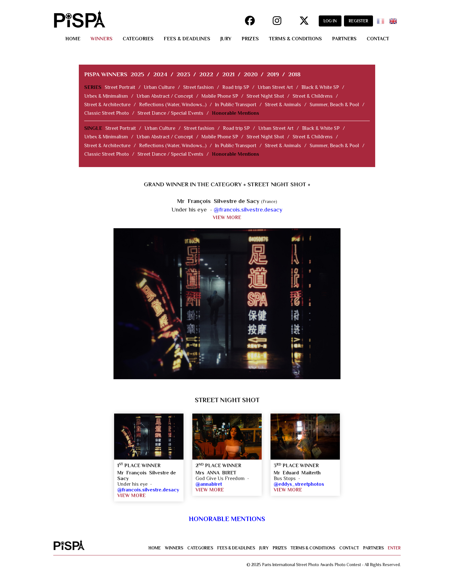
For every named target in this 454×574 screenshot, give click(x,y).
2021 (228, 74)
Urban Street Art (275, 87)
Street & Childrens (313, 96)
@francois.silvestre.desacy (248, 209)
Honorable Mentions (235, 113)
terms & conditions (295, 39)
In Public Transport (235, 104)
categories (138, 39)
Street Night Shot (265, 96)
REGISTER (358, 21)
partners (344, 39)
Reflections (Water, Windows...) (173, 104)
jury (225, 39)
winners (101, 39)
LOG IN (330, 21)
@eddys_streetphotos (299, 484)
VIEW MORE (227, 217)
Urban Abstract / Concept (165, 96)
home (72, 39)
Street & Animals (283, 104)
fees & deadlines (187, 39)
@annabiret (208, 484)
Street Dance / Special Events (170, 113)
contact (378, 39)
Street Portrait (120, 87)
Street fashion (198, 87)
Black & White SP (320, 87)
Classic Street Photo (106, 113)
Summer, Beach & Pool (334, 104)
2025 (137, 74)
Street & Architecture (107, 104)
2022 (206, 74)
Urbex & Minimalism (106, 96)
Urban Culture (159, 87)
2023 (183, 74)
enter (394, 548)
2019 (273, 74)
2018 (294, 74)
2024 (160, 74)
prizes (250, 39)
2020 (251, 74)
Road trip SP (235, 87)
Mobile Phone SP (219, 96)
